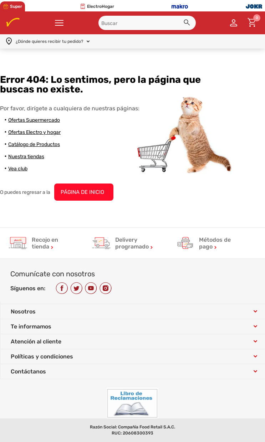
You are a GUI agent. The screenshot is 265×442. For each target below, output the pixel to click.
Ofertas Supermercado (34, 120)
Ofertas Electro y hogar (34, 132)
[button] (188, 23)
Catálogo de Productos (34, 144)
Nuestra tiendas (26, 157)
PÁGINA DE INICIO (82, 192)
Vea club (17, 169)
